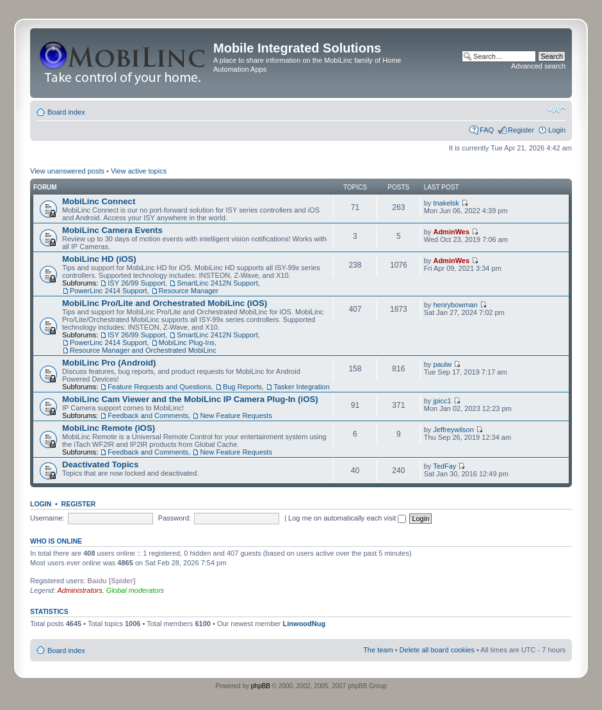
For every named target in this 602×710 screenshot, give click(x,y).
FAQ (487, 130)
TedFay (444, 466)
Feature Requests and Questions (159, 387)
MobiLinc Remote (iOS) (108, 428)
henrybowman (455, 305)
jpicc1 (442, 401)
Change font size (556, 109)
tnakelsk (446, 203)
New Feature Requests (236, 415)
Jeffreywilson (453, 429)
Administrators (79, 590)
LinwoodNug (304, 623)
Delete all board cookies (437, 650)
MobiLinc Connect (98, 201)
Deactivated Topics (100, 464)
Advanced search (538, 66)
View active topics (139, 171)
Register (521, 130)
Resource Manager (189, 290)
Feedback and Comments (148, 415)
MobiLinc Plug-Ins (187, 342)
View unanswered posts (67, 171)
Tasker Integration (301, 387)
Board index (66, 112)
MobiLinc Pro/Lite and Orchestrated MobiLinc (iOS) (164, 303)
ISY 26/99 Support (136, 283)
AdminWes (451, 232)
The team (378, 650)
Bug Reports (242, 387)
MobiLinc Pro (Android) (109, 362)
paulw (442, 364)
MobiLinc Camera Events (112, 230)
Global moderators (135, 590)
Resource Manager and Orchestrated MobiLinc (143, 350)
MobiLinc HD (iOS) (99, 259)
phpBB (260, 686)
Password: (174, 518)
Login (556, 130)
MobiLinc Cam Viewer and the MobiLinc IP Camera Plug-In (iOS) (190, 399)
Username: (47, 518)
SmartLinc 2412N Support (217, 283)
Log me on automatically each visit (347, 518)
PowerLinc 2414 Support (108, 290)
